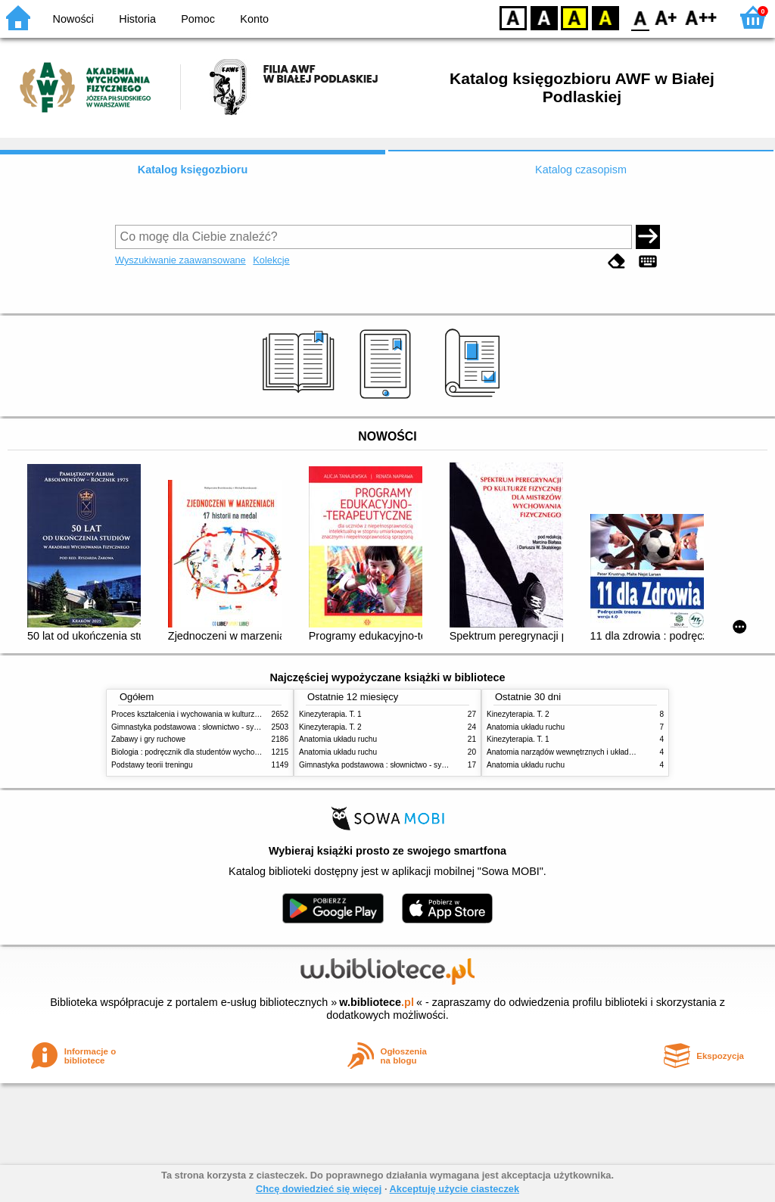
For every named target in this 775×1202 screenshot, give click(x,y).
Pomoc (198, 19)
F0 (640, 17)
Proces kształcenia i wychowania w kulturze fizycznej (200, 714)
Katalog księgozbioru (193, 169)
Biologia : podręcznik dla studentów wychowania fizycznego (212, 752)
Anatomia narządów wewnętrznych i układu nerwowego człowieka (598, 752)
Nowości (73, 19)
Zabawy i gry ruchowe (148, 739)
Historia (137, 19)
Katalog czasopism (581, 169)
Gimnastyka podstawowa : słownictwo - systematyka (199, 727)
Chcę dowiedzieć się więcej (318, 1188)
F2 (701, 17)
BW (544, 17)
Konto (254, 19)
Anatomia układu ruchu (338, 739)
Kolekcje (271, 260)
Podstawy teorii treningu (152, 765)
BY (605, 17)
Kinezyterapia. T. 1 (330, 714)
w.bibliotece (376, 1002)
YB (574, 17)
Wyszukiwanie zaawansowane (180, 260)
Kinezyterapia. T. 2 (330, 727)
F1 (666, 17)
